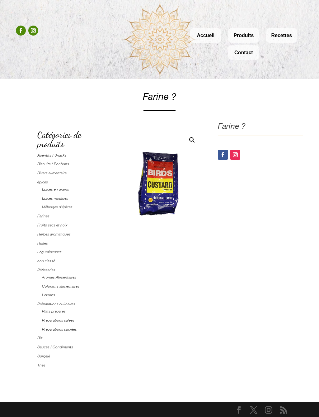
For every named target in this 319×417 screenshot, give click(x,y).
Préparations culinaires (56, 304)
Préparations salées (58, 320)
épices (42, 182)
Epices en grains (55, 189)
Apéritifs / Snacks (52, 155)
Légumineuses (49, 252)
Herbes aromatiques (54, 234)
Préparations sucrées (59, 329)
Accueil (205, 35)
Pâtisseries (46, 270)
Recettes (281, 35)
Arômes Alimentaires (59, 277)
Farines (43, 216)
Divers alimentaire (52, 173)
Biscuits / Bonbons (53, 164)
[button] (192, 140)
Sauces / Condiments (55, 347)
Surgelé (43, 356)
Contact (243, 52)
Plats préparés (54, 311)
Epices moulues (55, 198)
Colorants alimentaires (60, 286)
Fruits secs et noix (52, 225)
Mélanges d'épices (57, 207)
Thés (41, 365)
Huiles (42, 243)
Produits (243, 35)
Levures (48, 295)
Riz (39, 338)
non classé (46, 261)
